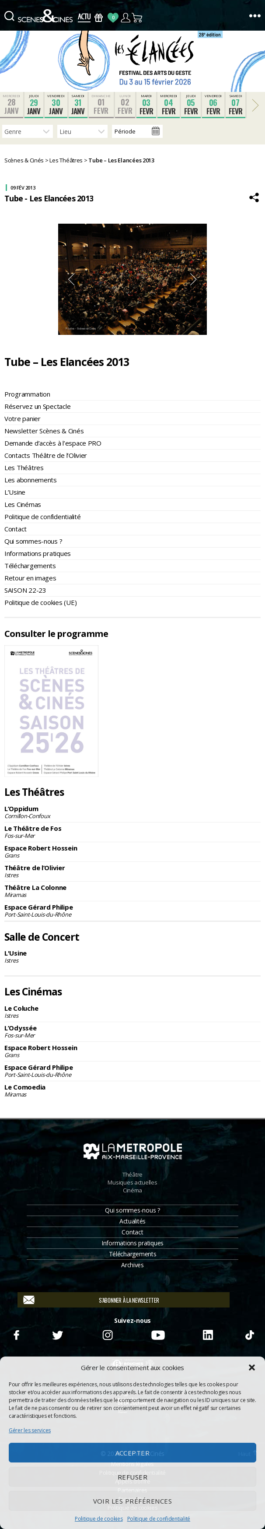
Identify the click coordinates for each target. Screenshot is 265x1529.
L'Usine (132, 956)
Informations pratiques (37, 553)
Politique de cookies (99, 1518)
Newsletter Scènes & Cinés (44, 430)
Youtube (157, 1333)
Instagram (107, 1333)
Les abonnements (30, 479)
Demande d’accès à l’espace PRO (52, 443)
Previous (71, 279)
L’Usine (14, 492)
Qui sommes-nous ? (33, 541)
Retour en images (30, 577)
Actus (84, 17)
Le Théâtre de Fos (132, 832)
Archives (132, 1265)
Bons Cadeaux (98, 17)
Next (193, 279)
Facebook (16, 1333)
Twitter (57, 1333)
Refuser (133, 1477)
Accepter (132, 1452)
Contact (15, 528)
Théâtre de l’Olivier (132, 871)
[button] (252, 1367)
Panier (137, 17)
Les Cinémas (22, 504)
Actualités (132, 1221)
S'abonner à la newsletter (129, 1300)
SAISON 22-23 (25, 590)
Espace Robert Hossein (132, 851)
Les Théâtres (24, 467)
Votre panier (22, 418)
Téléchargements (30, 565)
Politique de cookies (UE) (40, 602)
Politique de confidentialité (158, 1518)
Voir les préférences (132, 1501)
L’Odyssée (132, 1031)
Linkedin (208, 1333)
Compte (125, 17)
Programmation (27, 394)
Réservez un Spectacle (37, 406)
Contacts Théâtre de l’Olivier (45, 455)
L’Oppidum (132, 812)
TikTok (249, 1333)
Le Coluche (132, 1011)
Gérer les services (30, 1430)
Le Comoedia (132, 1090)
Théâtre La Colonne (132, 891)
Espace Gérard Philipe (132, 910)
